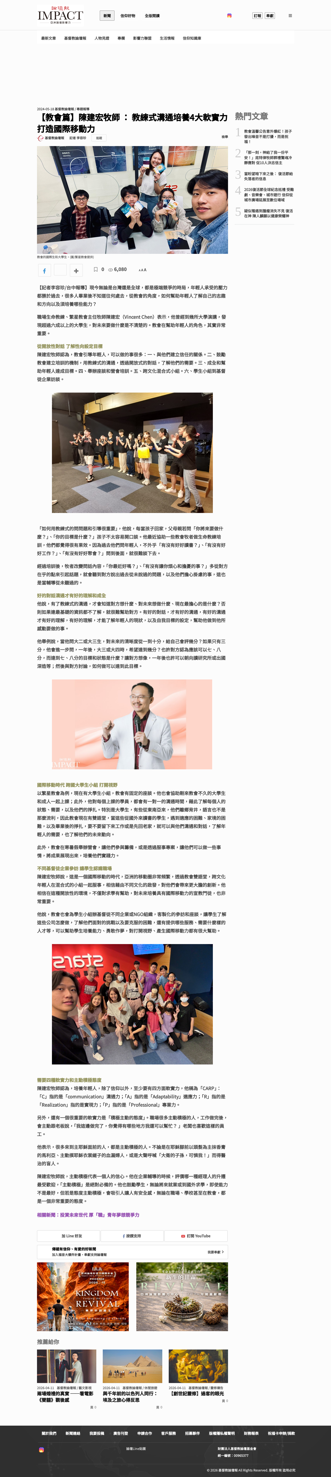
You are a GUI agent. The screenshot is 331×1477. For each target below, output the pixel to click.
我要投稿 (96, 1433)
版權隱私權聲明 (222, 1433)
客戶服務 (168, 1433)
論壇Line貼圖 (136, 1448)
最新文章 (48, 38)
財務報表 (251, 1433)
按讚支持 (132, 1236)
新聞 (107, 15)
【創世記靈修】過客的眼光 (196, 1393)
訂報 (257, 15)
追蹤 (99, 138)
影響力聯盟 (142, 38)
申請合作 (144, 1433)
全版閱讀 (152, 15)
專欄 (121, 38)
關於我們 (49, 1433)
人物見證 (101, 38)
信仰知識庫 (192, 38)
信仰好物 (127, 15)
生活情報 (167, 38)
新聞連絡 (73, 1433)
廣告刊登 (120, 1433)
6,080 (117, 269)
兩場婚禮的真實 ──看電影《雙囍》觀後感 (65, 1396)
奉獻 (270, 15)
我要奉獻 (216, 1252)
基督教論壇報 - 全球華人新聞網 (60, 16)
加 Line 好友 (68, 1236)
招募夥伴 (192, 1433)
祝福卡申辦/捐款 (281, 1433)
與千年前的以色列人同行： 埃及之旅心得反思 (130, 1396)
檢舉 (225, 136)
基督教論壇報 (75, 38)
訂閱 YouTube (195, 1236)
